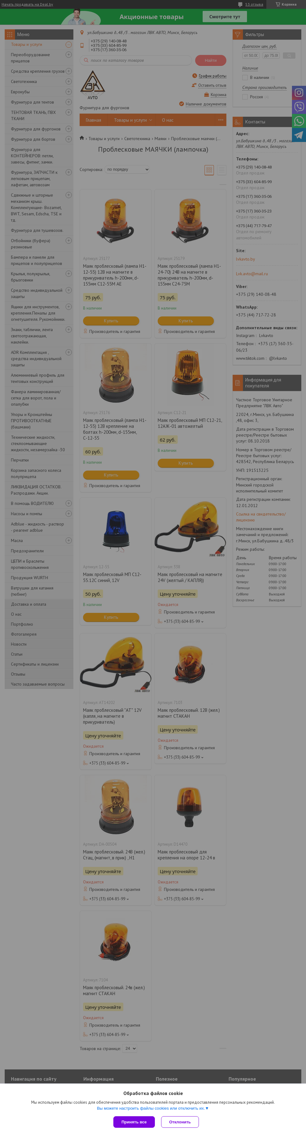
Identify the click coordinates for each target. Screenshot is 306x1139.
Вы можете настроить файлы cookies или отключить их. (151, 1108)
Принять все (134, 1122)
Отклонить (180, 1122)
